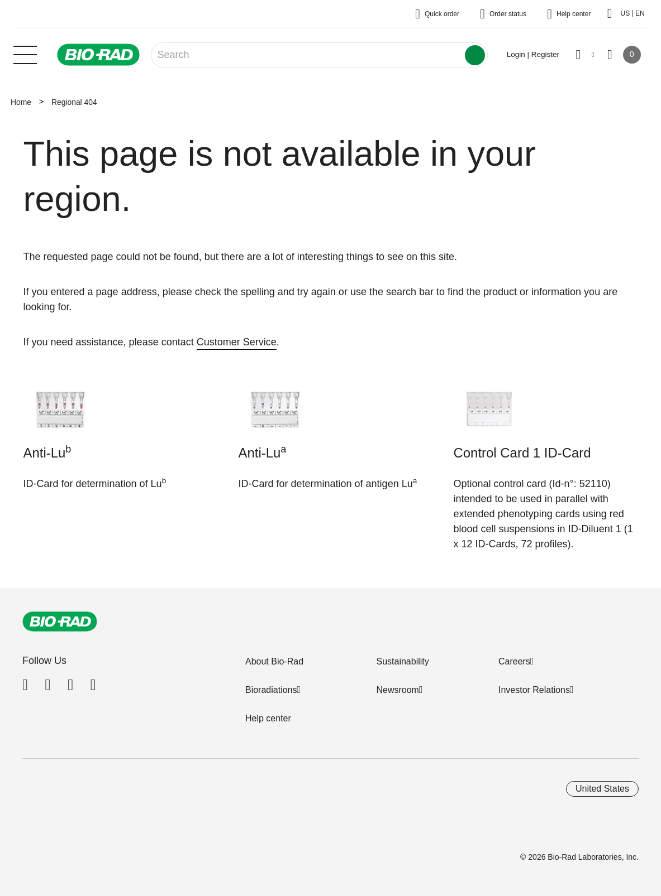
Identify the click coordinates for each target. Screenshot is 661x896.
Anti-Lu (47, 452)
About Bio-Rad (274, 661)
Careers (514, 661)
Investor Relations (534, 690)
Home (21, 102)
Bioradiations (271, 690)
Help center (268, 718)
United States (602, 788)
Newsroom (397, 690)
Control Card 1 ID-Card (522, 452)
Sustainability (402, 661)
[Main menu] (25, 53)
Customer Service (237, 342)
